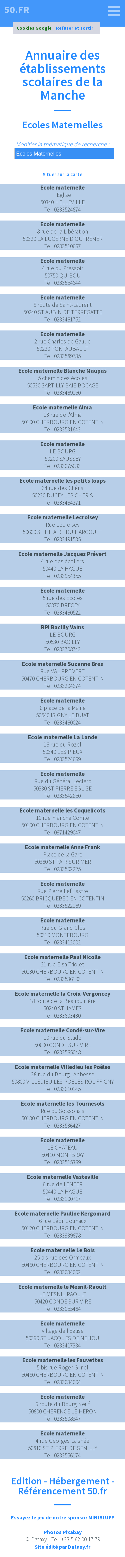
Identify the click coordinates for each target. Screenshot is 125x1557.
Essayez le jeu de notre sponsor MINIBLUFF (62, 1517)
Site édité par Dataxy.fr (62, 1546)
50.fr (16, 9)
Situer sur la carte (62, 174)
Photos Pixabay (63, 1532)
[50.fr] (114, 11)
